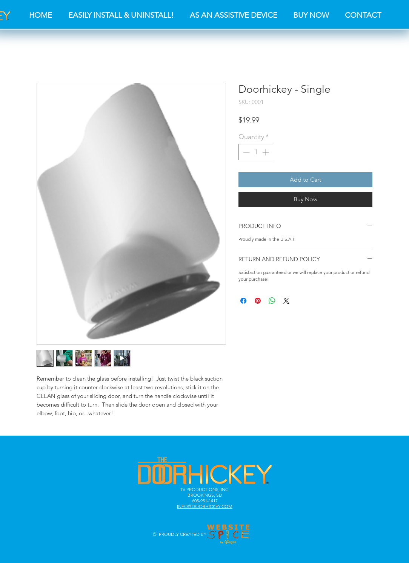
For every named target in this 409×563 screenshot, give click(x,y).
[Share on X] (286, 300)
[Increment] (266, 152)
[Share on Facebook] (243, 300)
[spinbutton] (255, 152)
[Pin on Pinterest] (257, 300)
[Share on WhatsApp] (272, 300)
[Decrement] (245, 152)
